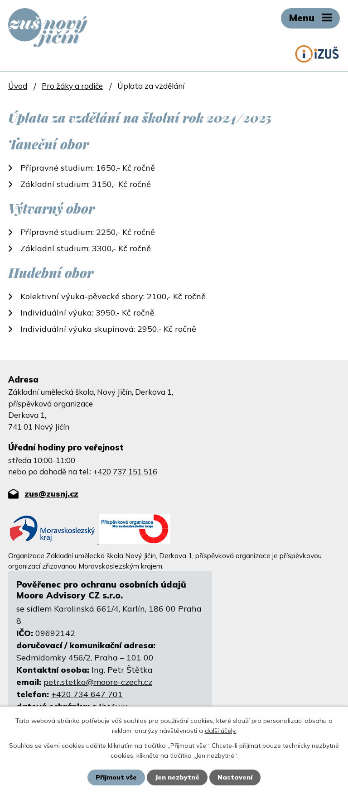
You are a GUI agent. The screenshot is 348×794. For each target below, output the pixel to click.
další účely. (221, 731)
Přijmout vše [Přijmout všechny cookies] (116, 777)
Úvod (17, 86)
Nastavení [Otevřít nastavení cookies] (235, 777)
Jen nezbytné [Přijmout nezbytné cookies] (177, 777)
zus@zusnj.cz (51, 493)
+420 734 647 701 (87, 694)
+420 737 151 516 (125, 471)
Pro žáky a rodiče (72, 86)
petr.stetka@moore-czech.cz (98, 682)
